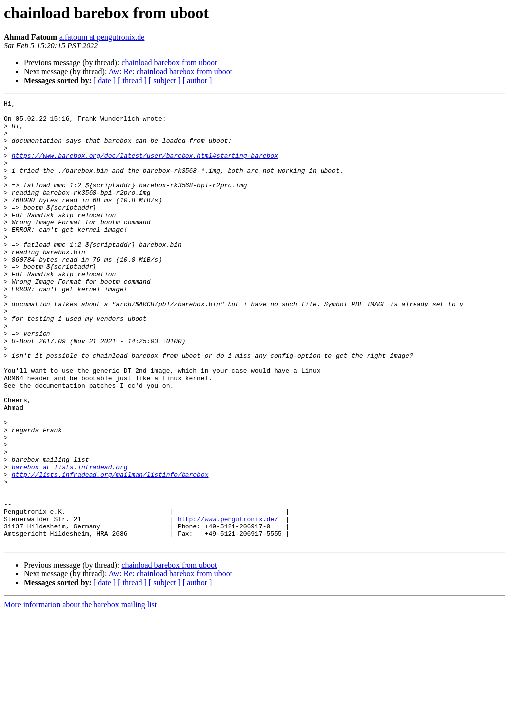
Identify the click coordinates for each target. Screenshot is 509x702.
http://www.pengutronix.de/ (228, 603)
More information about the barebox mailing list (80, 693)
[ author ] (197, 80)
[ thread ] (132, 80)
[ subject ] (165, 80)
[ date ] (104, 80)
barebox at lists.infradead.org (70, 540)
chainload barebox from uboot (169, 62)
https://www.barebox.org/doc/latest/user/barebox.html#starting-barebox (145, 167)
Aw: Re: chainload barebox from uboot (170, 71)
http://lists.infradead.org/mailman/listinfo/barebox (110, 549)
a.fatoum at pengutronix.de (101, 37)
